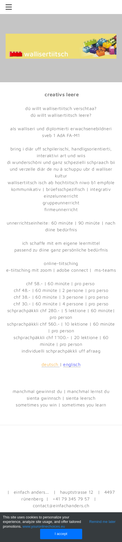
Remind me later (102, 522)
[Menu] (10, 7)
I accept (61, 534)
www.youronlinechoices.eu (44, 526)
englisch (71, 364)
